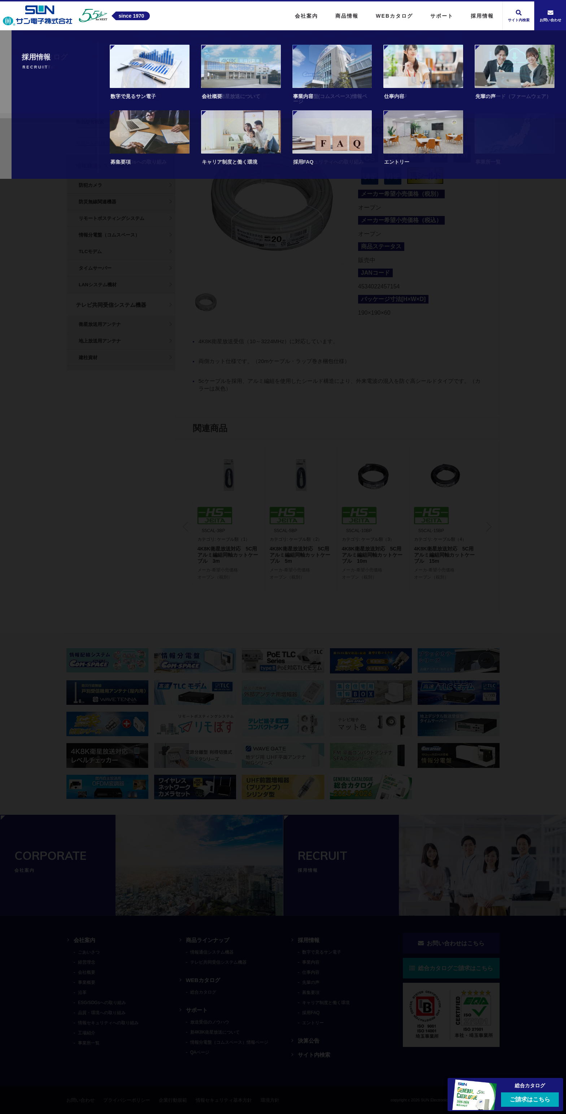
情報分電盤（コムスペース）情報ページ (229, 1042)
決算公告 (308, 1041)
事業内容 (310, 962)
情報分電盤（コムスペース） (109, 235)
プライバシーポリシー (126, 1100)
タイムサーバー (95, 268)
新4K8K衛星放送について (215, 1032)
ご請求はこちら (530, 1099)
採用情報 (308, 940)
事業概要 (86, 982)
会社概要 (86, 972)
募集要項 (310, 992)
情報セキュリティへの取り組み (108, 1022)
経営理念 (86, 962)
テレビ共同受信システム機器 (159, 44)
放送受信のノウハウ (209, 1022)
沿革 (82, 992)
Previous (188, 527)
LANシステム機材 (98, 284)
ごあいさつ (89, 952)
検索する (153, 132)
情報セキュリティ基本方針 (224, 1100)
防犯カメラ (90, 185)
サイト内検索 (314, 1055)
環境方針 (270, 1100)
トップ (75, 44)
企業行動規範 (173, 1100)
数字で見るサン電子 (321, 952)
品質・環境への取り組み (102, 1012)
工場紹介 (86, 1032)
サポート (197, 1010)
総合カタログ (203, 992)
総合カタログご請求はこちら (451, 968)
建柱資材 (88, 357)
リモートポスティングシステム (111, 218)
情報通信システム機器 (103, 166)
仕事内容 (310, 972)
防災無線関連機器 (97, 201)
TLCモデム (90, 251)
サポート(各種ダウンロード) (105, 143)
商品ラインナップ (207, 940)
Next (487, 527)
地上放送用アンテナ (100, 341)
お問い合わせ (80, 1100)
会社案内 (84, 940)
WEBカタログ (203, 980)
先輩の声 (310, 982)
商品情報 (102, 44)
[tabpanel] (271, 199)
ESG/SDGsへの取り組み (102, 1002)
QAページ (199, 1052)
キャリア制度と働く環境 (326, 1002)
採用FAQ (310, 1012)
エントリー (313, 1022)
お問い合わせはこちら (451, 943)
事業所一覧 (89, 1043)
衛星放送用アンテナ (100, 324)
